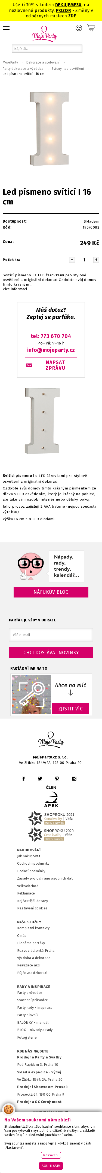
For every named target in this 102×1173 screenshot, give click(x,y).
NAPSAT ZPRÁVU (55, 365)
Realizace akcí (29, 965)
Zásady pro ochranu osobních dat (45, 878)
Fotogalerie (27, 1037)
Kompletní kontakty (33, 928)
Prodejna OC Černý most (39, 1102)
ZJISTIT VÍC (70, 709)
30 (79, 4)
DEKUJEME (65, 4)
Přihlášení (79, 28)
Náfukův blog (51, 592)
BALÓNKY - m (28, 1022)
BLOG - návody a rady (35, 1030)
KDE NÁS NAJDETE (32, 1051)
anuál (43, 1022)
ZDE (72, 15)
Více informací (15, 289)
